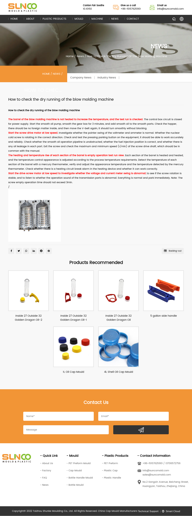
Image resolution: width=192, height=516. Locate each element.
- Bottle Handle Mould (79, 478)
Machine (97, 19)
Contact (133, 19)
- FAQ (43, 478)
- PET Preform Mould (78, 463)
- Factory (45, 471)
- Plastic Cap (110, 471)
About (30, 19)
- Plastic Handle (111, 478)
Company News (80, 77)
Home (14, 19)
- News (44, 485)
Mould (79, 19)
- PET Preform (110, 463)
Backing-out (173, 251)
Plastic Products (54, 19)
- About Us (46, 463)
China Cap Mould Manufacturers (117, 511)
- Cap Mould (74, 471)
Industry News (107, 77)
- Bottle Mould (75, 485)
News (114, 19)
